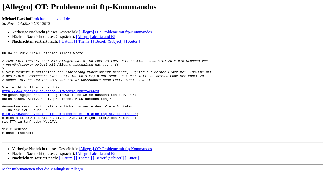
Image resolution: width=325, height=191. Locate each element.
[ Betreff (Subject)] (108, 175)
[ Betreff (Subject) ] (109, 41)
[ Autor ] (133, 41)
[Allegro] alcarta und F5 (95, 36)
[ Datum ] (67, 41)
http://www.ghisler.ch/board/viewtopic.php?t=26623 (50, 99)
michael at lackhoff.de (52, 19)
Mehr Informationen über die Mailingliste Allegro (42, 186)
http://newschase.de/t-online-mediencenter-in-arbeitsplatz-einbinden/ (69, 126)
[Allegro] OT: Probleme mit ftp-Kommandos (115, 32)
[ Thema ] (84, 41)
